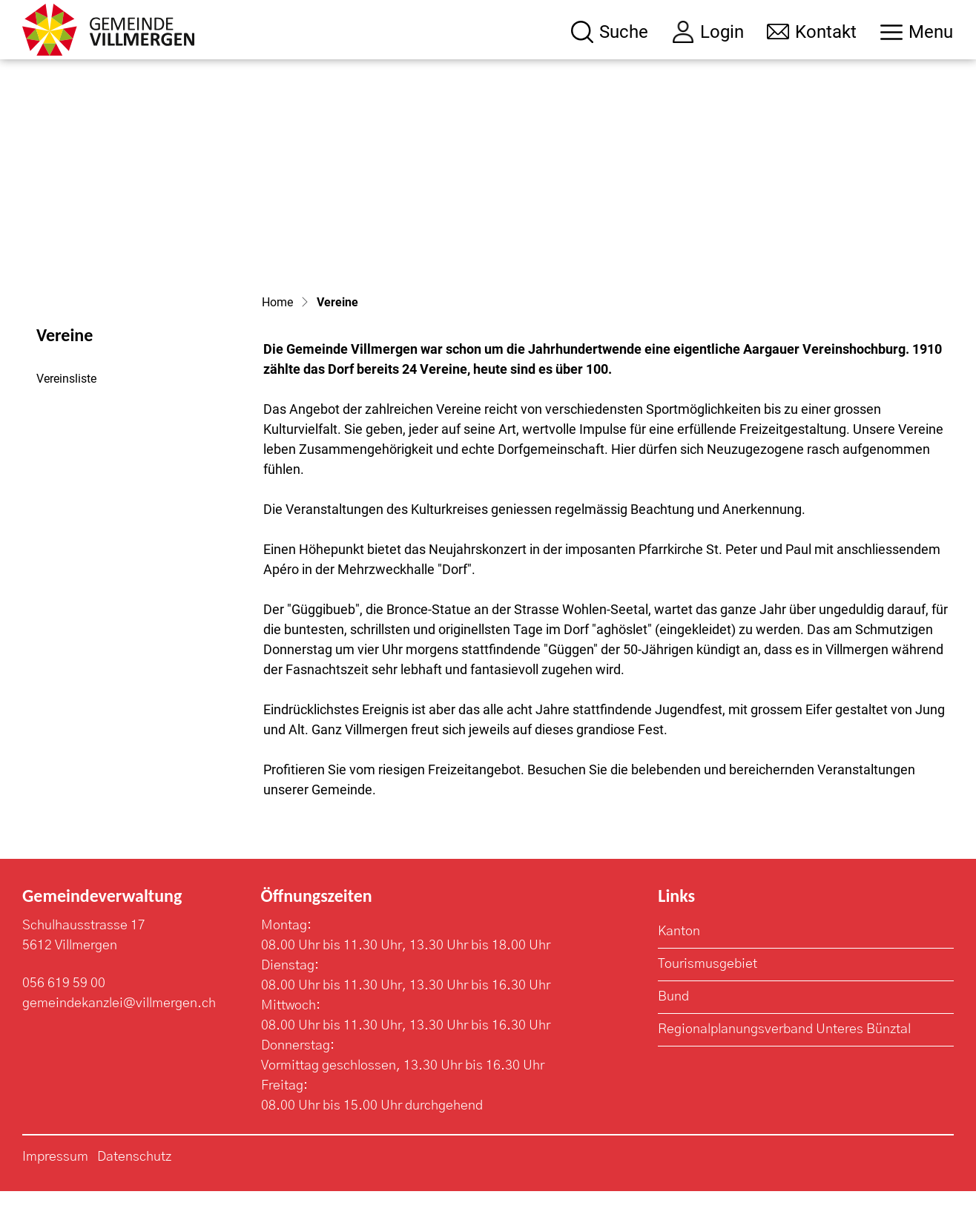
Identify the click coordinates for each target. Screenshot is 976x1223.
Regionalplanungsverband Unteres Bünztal (784, 1061)
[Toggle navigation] (917, 32)
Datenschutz (134, 1189)
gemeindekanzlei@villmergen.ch (119, 1035)
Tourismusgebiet (707, 996)
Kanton (679, 963)
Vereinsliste (66, 410)
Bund (673, 1028)
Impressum (55, 1189)
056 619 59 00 (63, 1015)
